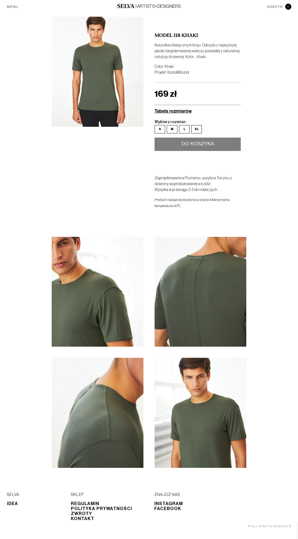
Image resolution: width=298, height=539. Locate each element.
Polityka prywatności (101, 509)
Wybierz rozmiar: (170, 122)
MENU (13, 6)
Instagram (168, 504)
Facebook (167, 509)
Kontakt (82, 519)
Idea (12, 504)
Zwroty (81, 514)
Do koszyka (198, 143)
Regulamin (85, 504)
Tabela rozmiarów (173, 110)
